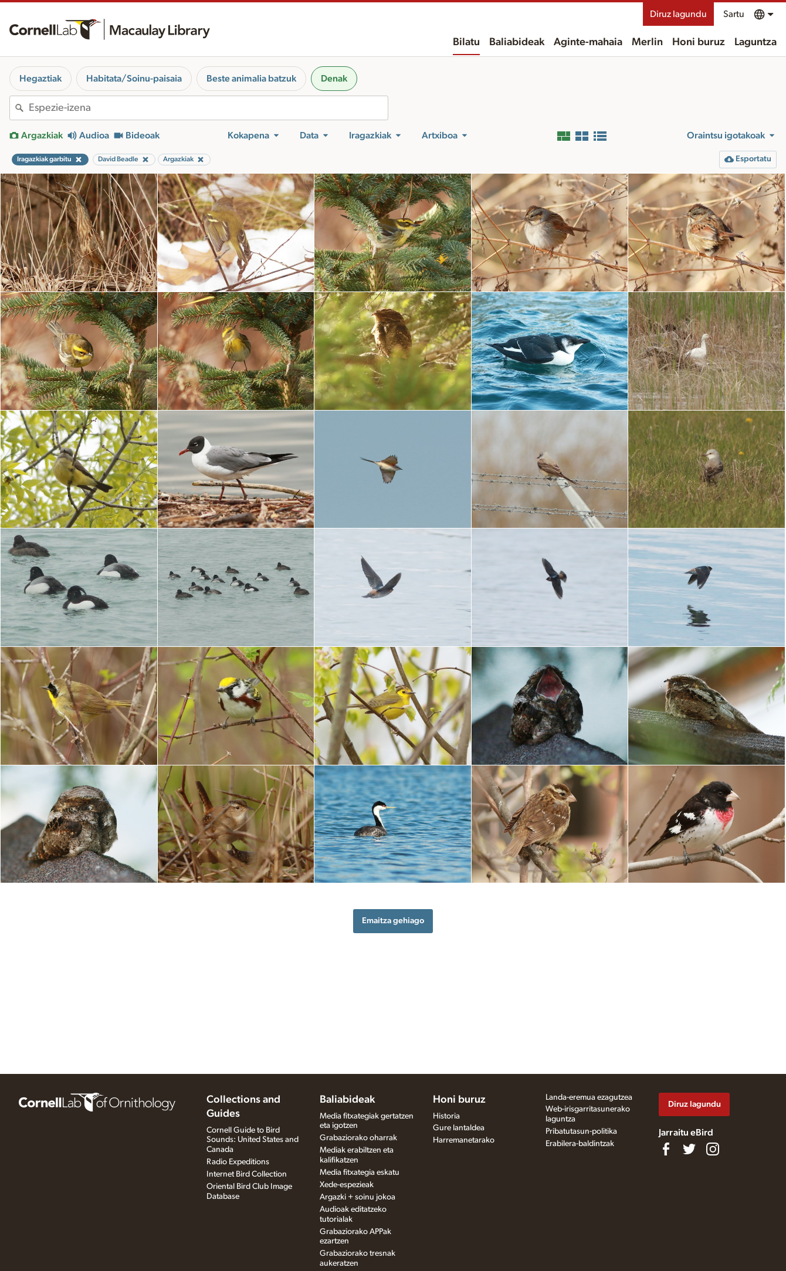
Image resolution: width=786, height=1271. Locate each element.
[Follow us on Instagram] (713, 1149)
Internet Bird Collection (246, 1174)
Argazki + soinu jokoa (357, 1197)
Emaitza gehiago (393, 920)
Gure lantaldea (459, 1128)
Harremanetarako (463, 1140)
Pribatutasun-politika (581, 1131)
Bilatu (466, 42)
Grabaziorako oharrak (358, 1138)
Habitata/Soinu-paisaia (134, 78)
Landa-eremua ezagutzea (589, 1097)
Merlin (647, 42)
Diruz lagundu (678, 14)
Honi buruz (698, 42)
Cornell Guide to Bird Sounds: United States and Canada (252, 1140)
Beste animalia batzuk (251, 78)
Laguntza (755, 42)
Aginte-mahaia (588, 42)
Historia (446, 1116)
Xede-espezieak (347, 1185)
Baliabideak (516, 42)
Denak (334, 78)
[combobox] (208, 108)
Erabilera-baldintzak (580, 1144)
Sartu (733, 14)
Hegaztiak (40, 78)
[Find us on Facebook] (666, 1149)
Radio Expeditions (237, 1162)
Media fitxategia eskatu (359, 1172)
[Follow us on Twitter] (689, 1149)
